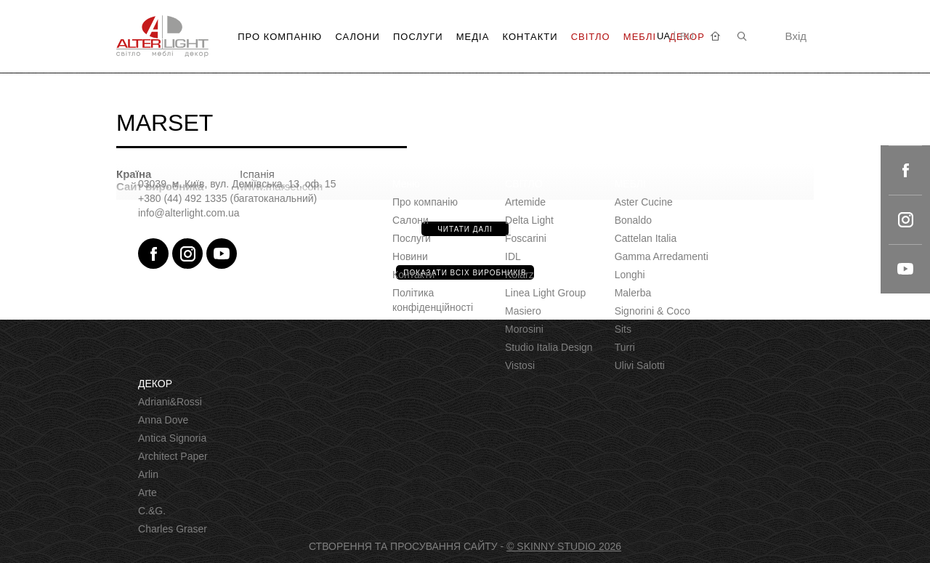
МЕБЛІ (630, 184)
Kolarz (519, 274)
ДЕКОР (155, 383)
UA (663, 36)
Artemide (525, 202)
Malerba (633, 293)
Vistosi (520, 365)
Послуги (418, 36)
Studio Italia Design (549, 347)
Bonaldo (633, 220)
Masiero (523, 311)
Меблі (639, 36)
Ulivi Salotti (640, 365)
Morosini (524, 329)
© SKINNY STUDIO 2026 (563, 546)
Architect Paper (173, 456)
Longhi (630, 274)
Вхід (788, 36)
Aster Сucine (644, 202)
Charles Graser (172, 529)
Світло (590, 36)
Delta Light (529, 220)
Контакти (530, 36)
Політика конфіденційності (432, 300)
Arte (147, 492)
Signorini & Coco (652, 311)
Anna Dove (163, 420)
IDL (513, 256)
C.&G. (152, 511)
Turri (625, 347)
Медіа (473, 36)
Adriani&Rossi (170, 402)
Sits (623, 329)
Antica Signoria (172, 438)
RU (687, 36)
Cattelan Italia (646, 238)
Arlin (148, 474)
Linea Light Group (545, 293)
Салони (357, 36)
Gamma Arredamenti (661, 256)
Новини (410, 256)
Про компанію (280, 36)
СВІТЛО (524, 184)
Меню (406, 184)
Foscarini (525, 238)
